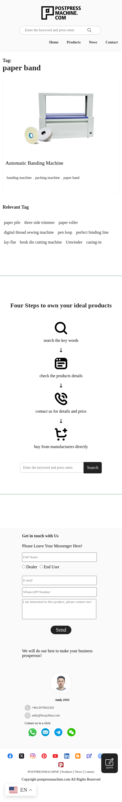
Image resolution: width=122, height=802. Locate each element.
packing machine (47, 178)
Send (61, 630)
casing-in (93, 242)
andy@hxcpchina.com (46, 715)
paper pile (12, 222)
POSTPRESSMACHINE (43, 772)
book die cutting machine (41, 242)
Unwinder (74, 242)
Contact (112, 42)
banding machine (19, 178)
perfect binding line (92, 232)
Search (92, 467)
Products (73, 42)
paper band (71, 178)
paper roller (68, 222)
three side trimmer (39, 222)
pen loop (65, 232)
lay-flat (10, 242)
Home (53, 42)
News (93, 42)
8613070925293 (44, 707)
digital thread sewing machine (29, 232)
